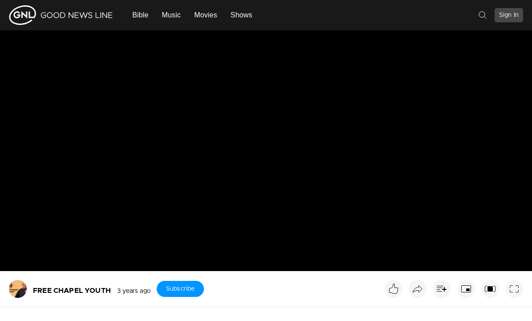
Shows (241, 15)
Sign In (509, 15)
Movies (205, 15)
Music (171, 15)
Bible (140, 15)
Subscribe (180, 289)
